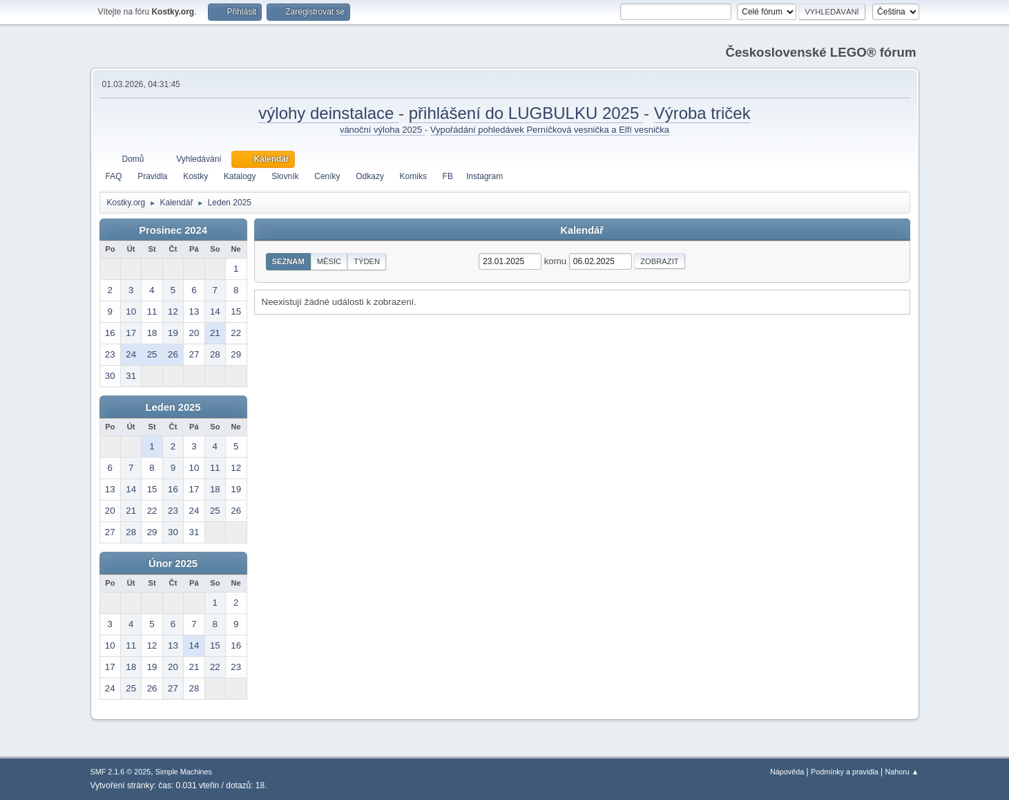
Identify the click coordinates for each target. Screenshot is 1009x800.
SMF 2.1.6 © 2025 (120, 772)
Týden (367, 261)
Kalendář (582, 230)
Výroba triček (702, 113)
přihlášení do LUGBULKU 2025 (526, 113)
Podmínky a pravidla (844, 772)
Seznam (288, 261)
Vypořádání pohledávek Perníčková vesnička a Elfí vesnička (549, 129)
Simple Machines (183, 772)
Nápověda (787, 772)
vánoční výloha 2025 (382, 129)
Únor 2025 (173, 563)
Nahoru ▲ (902, 772)
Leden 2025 (173, 407)
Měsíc (329, 261)
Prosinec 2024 (173, 230)
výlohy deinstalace (328, 113)
